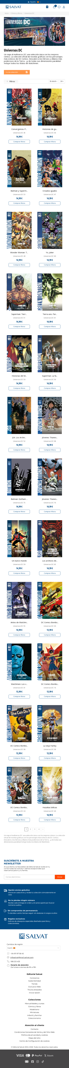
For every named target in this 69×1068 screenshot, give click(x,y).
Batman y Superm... (19, 190)
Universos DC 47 (50, 194)
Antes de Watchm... (19, 622)
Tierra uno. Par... (50, 314)
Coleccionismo (34, 1018)
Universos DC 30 (50, 626)
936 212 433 (15, 961)
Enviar (59, 877)
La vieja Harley (49, 745)
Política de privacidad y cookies (34, 1035)
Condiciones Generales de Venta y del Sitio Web (34, 1032)
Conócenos (34, 978)
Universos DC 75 (19, 503)
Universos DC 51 (19, 318)
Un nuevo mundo (19, 560)
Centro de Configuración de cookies (34, 1041)
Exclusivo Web (34, 987)
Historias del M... (19, 375)
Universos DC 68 (50, 441)
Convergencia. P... (19, 129)
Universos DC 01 (19, 688)
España (34, 2)
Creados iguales (50, 190)
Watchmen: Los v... (19, 684)
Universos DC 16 (50, 688)
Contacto (34, 1029)
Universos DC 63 (50, 564)
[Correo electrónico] (29, 877)
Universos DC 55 (19, 626)
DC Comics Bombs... (50, 622)
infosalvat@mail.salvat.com (22, 957)
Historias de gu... (49, 129)
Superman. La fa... (49, 375)
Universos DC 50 (19, 380)
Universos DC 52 (19, 441)
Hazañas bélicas (50, 807)
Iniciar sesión (34, 993)
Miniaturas (34, 1012)
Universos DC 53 (19, 194)
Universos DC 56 (50, 380)
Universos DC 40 (50, 811)
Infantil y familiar (34, 1015)
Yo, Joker (50, 252)
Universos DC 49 (19, 256)
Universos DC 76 (50, 503)
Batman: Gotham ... (19, 499)
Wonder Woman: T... (19, 252)
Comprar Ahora (19, 142)
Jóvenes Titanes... (50, 437)
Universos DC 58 (50, 133)
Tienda (34, 984)
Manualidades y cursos (34, 1003)
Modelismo (34, 1009)
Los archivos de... (49, 560)
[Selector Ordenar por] (54, 81)
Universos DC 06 (19, 749)
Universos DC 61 (50, 318)
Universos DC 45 (19, 133)
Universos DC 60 (50, 256)
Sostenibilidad (34, 981)
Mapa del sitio (34, 1038)
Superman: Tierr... (19, 314)
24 (62, 81)
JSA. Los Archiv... (19, 437)
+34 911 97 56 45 (17, 953)
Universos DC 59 (19, 564)
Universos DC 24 (19, 811)
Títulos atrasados (35, 990)
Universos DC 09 (50, 749)
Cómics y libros (34, 1006)
